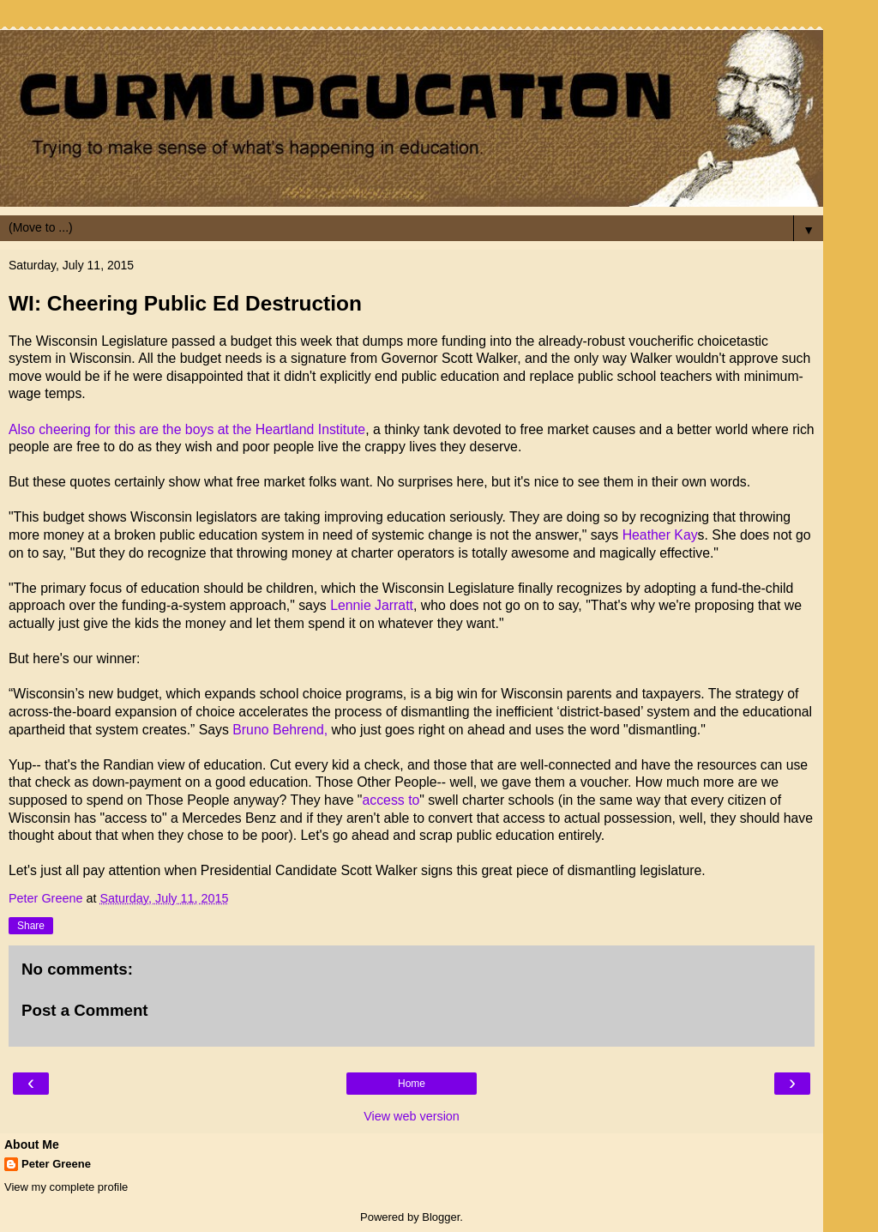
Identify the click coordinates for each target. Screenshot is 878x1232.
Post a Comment (84, 1010)
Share (31, 926)
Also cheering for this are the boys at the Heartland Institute (187, 429)
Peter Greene (56, 1163)
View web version (412, 1116)
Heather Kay (660, 535)
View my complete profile (66, 1187)
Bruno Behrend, (280, 729)
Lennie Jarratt (371, 605)
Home (411, 1084)
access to (390, 800)
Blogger (441, 1217)
